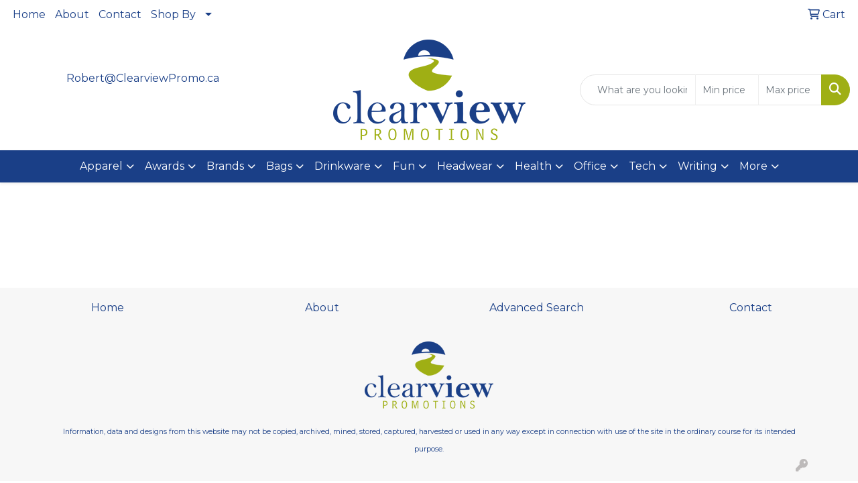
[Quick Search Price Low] (727, 89)
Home (29, 14)
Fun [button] (404, 166)
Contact (120, 14)
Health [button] (533, 166)
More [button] (753, 166)
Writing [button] (697, 166)
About (72, 14)
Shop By (173, 14)
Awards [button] (164, 166)
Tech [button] (642, 166)
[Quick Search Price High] (790, 89)
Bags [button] (279, 166)
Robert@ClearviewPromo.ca (142, 78)
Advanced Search (536, 307)
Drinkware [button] (342, 166)
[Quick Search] (638, 89)
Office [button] (590, 166)
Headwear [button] (465, 166)
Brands (225, 166)
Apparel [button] (101, 166)
